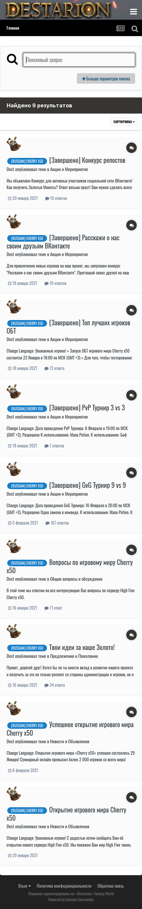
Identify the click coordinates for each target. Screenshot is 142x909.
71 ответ (53, 607)
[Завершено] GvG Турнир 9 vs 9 (87, 485)
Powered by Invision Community (71, 899)
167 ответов (57, 522)
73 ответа (54, 368)
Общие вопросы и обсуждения (76, 578)
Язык (24, 885)
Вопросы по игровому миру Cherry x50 (70, 566)
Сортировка (124, 121)
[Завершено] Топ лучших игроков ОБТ (68, 326)
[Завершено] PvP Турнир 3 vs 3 (87, 407)
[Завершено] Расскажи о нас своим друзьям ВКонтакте (63, 241)
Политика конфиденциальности (64, 885)
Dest (10, 168)
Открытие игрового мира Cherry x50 (66, 814)
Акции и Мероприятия (69, 168)
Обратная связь (110, 885)
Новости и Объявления (69, 741)
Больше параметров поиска (106, 78)
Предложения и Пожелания (74, 655)
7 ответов (54, 445)
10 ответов (56, 198)
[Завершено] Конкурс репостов (87, 160)
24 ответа (54, 685)
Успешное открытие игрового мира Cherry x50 (70, 728)
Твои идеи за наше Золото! (82, 647)
